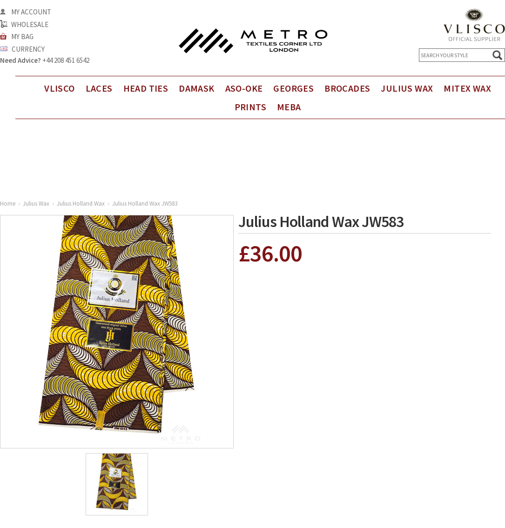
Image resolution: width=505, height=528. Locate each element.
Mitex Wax (467, 88)
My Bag (22, 36)
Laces (99, 88)
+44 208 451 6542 (65, 60)
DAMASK (196, 88)
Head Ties (145, 88)
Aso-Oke (244, 88)
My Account (31, 11)
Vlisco (59, 88)
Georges (293, 88)
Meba (289, 107)
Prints (250, 107)
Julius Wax (407, 88)
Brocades (347, 88)
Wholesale (29, 24)
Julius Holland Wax (81, 203)
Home (7, 203)
